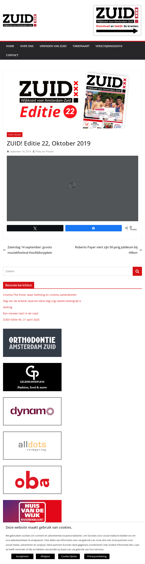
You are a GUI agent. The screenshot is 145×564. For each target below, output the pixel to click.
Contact (12, 55)
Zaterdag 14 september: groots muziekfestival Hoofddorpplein (27, 250)
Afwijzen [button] (45, 556)
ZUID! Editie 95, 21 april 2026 (21, 319)
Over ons (27, 46)
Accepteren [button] (22, 556)
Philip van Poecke (44, 151)
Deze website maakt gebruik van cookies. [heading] (39, 527)
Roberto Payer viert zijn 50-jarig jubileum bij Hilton (108, 250)
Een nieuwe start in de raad (20, 313)
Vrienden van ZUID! (53, 46)
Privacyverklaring (96, 556)
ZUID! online (14, 134)
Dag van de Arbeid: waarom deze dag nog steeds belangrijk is (42, 301)
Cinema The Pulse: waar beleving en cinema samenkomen (40, 294)
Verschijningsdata (109, 46)
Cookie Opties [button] (69, 556)
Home (10, 46)
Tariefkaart (81, 46)
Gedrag (7, 307)
